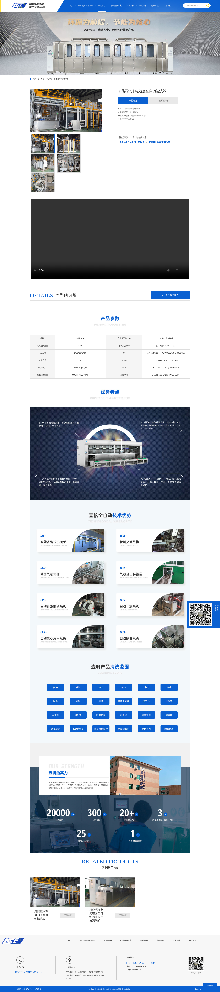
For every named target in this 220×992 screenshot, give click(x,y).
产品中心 (102, 5)
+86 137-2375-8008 (131, 141)
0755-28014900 (159, 141)
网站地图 (192, 940)
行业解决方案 (116, 5)
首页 (71, 5)
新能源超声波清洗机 (61, 79)
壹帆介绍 (142, 5)
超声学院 (155, 5)
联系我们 (167, 5)
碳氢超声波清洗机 (85, 5)
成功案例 (130, 5)
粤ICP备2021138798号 (32, 989)
